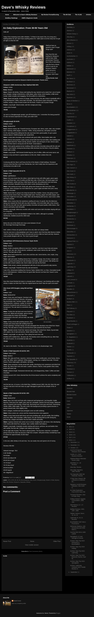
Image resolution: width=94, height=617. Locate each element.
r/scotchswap (50, 72)
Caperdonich (71, 117)
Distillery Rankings (11, 18)
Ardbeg (69, 46)
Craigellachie (71, 132)
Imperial (69, 244)
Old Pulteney (71, 308)
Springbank (70, 334)
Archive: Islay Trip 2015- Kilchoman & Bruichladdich (77, 542)
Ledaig (69, 270)
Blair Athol (70, 94)
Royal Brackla (71, 321)
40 (17, 480)
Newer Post (7, 541)
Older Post (57, 541)
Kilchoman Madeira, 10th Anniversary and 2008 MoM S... (77, 527)
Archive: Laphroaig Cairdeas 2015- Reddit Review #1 (77, 567)
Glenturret (70, 238)
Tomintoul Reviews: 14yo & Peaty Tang (77, 495)
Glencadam (70, 196)
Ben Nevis (70, 78)
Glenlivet (69, 222)
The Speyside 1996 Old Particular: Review (77, 475)
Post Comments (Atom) (35, 551)
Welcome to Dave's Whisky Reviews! (25, 14)
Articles (88, 14)
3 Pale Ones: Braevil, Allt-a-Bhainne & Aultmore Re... (78, 480)
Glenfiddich (70, 209)
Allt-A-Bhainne (71, 40)
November (73, 445)
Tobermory (70, 362)
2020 (70, 429)
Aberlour (69, 30)
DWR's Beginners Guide (29, 18)
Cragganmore (71, 129)
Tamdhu (69, 350)
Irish (68, 407)
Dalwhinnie (70, 145)
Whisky (28, 482)
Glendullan (70, 203)
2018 (70, 435)
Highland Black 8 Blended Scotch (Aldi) (78, 459)
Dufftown (69, 152)
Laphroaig (70, 267)
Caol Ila (69, 113)
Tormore (69, 372)
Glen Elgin (70, 164)
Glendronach (71, 200)
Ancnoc (69, 43)
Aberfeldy (70, 27)
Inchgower (70, 247)
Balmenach (70, 69)
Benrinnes (70, 85)
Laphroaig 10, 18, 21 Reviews (76, 518)
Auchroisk (70, 59)
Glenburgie (70, 193)
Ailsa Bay (69, 37)
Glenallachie (70, 190)
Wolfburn (69, 378)
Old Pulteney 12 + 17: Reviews (76, 505)
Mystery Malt (71, 302)
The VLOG (78, 14)
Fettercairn (70, 158)
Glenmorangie (71, 228)
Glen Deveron (71, 161)
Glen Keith (70, 174)
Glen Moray (70, 177)
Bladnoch (69, 91)
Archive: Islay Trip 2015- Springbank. (77, 562)
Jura (68, 251)
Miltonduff (70, 295)
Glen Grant (33, 480)
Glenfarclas (70, 206)
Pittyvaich (70, 311)
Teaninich (70, 356)
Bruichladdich (71, 107)
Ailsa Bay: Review (75, 467)
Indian (68, 404)
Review (11, 482)
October (73, 447)
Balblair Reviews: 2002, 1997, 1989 (77, 510)
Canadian (70, 398)
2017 (70, 437)
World (68, 417)
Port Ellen (70, 315)
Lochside (69, 283)
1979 (12, 480)
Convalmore (70, 126)
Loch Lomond (71, 279)
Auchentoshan (71, 56)
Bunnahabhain (25, 480)
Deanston (70, 148)
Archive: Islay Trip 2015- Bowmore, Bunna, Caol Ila (78, 557)
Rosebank (70, 318)
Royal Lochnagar (72, 324)
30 (15, 480)
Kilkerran (69, 257)
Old (7, 482)
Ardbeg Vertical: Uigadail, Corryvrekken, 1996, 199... (78, 500)
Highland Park (71, 241)
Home (7, 14)
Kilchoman (70, 254)
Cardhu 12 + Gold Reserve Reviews (76, 455)
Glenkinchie (70, 219)
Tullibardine (70, 375)
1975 (9, 480)
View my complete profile (19, 603)
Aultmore (69, 62)
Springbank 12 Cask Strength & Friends (76, 537)
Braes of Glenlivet (72, 101)
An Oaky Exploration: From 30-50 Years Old (77, 491)
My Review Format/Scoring (50, 14)
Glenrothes (70, 231)
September (74, 572)
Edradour (69, 155)
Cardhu (69, 120)
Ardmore (69, 50)
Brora (68, 104)
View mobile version (32, 545)
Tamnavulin (70, 353)
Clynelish (69, 123)
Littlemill (69, 276)
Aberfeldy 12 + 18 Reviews (75, 463)
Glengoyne (70, 216)
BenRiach (70, 81)
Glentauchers (71, 235)
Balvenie (69, 72)
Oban (68, 305)
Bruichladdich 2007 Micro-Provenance (78, 522)
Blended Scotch (71, 394)
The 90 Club (67, 14)
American (70, 388)
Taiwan (69, 414)
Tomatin (69, 366)
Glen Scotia (70, 184)
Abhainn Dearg (71, 34)
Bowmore (70, 97)
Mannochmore (71, 292)
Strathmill (69, 343)
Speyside (22, 482)
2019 (70, 432)
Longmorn (70, 286)
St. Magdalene (71, 337)
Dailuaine (69, 139)
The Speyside (71, 359)
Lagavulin (70, 263)
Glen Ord (69, 180)
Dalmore (69, 142)
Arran (68, 53)
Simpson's (17, 482)
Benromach (70, 88)
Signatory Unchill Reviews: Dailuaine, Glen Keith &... (78, 486)
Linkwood (70, 273)
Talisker (69, 346)
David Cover (17, 601)
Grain (68, 401)
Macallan (69, 289)
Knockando (70, 260)
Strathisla (69, 340)
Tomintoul (70, 369)
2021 (70, 427)
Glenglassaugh (41, 480)
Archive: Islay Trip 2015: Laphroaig (77, 551)
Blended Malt (71, 391)
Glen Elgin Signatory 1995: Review (76, 470)
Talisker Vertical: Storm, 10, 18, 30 (77, 514)
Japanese (70, 410)
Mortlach (69, 299)
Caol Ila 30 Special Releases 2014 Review (78, 450)
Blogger (58, 613)
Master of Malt (50, 480)
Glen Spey (70, 187)
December (73, 442)
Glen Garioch (71, 168)
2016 (70, 440)
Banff (68, 75)
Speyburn (70, 330)
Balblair (69, 65)
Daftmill (69, 136)
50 (19, 480)
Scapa (69, 327)
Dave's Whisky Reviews (24, 7)
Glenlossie (70, 225)
